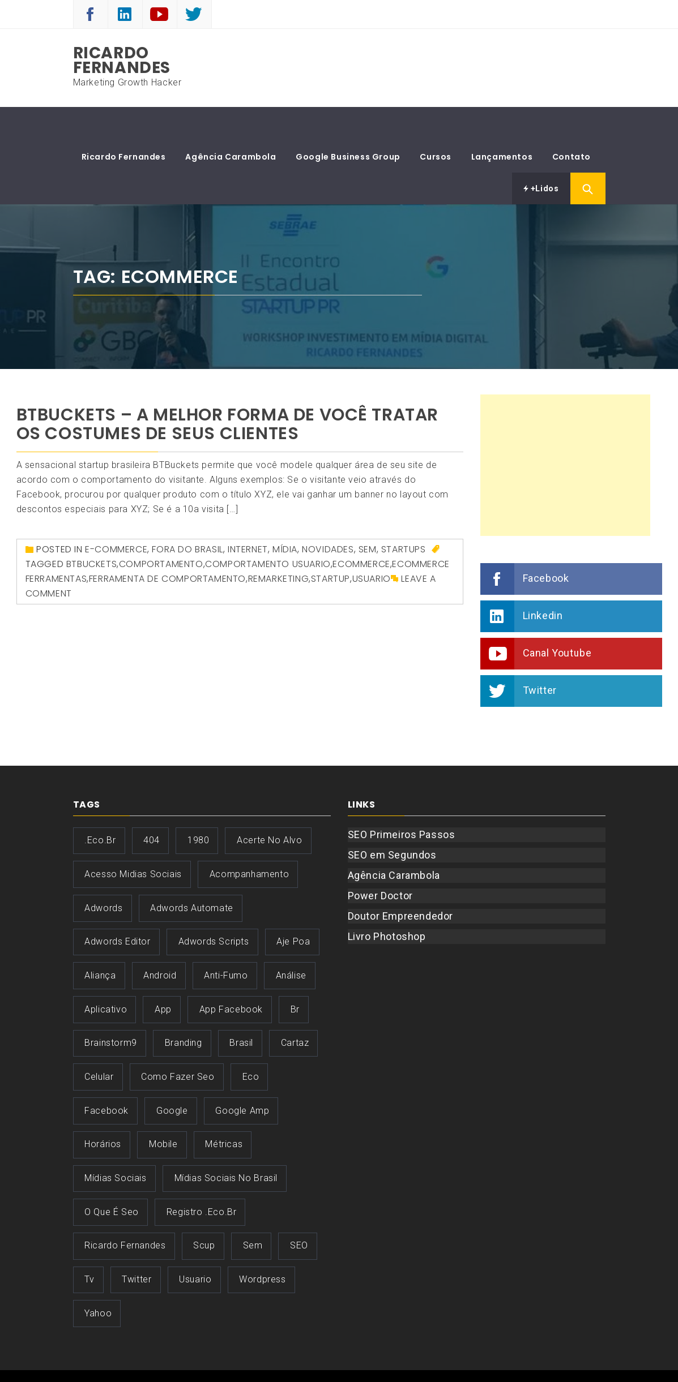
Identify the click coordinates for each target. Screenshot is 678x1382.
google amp (242, 1076)
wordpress (262, 1245)
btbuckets (91, 530)
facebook (106, 1076)
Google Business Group (348, 122)
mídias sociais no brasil (226, 1144)
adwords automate (191, 874)
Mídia (284, 515)
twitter (136, 1245)
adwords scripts (213, 907)
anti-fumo (226, 941)
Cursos (435, 122)
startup (330, 544)
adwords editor (117, 907)
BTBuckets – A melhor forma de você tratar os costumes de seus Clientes (227, 390)
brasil (241, 1008)
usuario (371, 544)
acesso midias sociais (133, 840)
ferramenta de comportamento (167, 544)
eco (250, 1042)
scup (204, 1211)
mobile (163, 1110)
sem (253, 1211)
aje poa (293, 907)
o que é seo (111, 1178)
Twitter (540, 656)
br (295, 975)
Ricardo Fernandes (121, 60)
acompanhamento (249, 840)
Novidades (327, 515)
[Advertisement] (565, 431)
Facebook (546, 544)
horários (102, 1110)
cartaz (295, 1008)
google (172, 1076)
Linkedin (543, 581)
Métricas (223, 1110)
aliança (100, 941)
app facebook (231, 975)
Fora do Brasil (187, 515)
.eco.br (100, 806)
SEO (299, 1211)
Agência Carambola (230, 122)
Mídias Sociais (115, 1144)
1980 (198, 806)
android (159, 941)
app (163, 975)
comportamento (161, 530)
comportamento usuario (268, 530)
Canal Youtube (557, 619)
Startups (403, 515)
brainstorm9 (110, 1008)
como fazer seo (177, 1042)
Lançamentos (502, 122)
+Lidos (541, 154)
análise (291, 941)
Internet (248, 515)
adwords (103, 874)
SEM (368, 515)
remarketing (278, 544)
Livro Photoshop (387, 902)
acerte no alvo (269, 806)
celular (98, 1042)
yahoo (98, 1279)
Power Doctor (380, 862)
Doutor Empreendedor (400, 882)
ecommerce (361, 530)
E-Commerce (116, 515)
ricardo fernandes (124, 1211)
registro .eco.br (202, 1178)
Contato (571, 122)
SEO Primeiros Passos (401, 800)
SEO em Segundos (392, 821)
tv (89, 1245)
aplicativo (105, 975)
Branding (183, 1008)
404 (151, 806)
